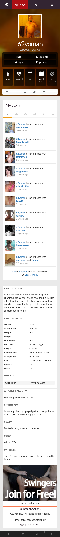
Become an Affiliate (30, 508)
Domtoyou (21, 157)
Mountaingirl (22, 142)
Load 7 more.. (31, 274)
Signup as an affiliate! (30, 524)
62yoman (20, 124)
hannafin (20, 230)
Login (13, 271)
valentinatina (22, 186)
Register (23, 271)
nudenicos (21, 260)
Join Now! (20, 4)
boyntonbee (22, 127)
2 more (34, 260)
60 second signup (30, 503)
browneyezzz (22, 245)
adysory (20, 215)
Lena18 (19, 201)
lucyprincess (22, 171)
